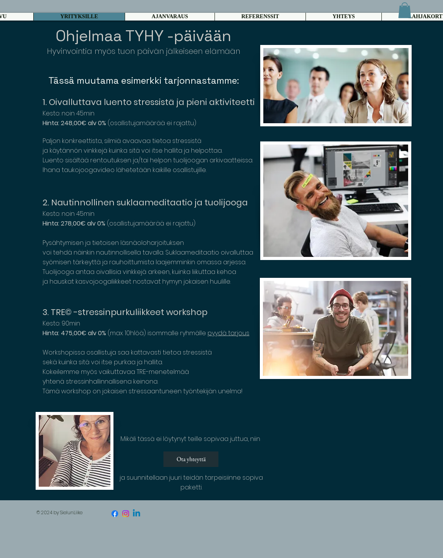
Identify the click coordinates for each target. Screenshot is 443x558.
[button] (404, 10)
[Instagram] (125, 513)
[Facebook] (114, 513)
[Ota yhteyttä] (190, 459)
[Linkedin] (136, 513)
